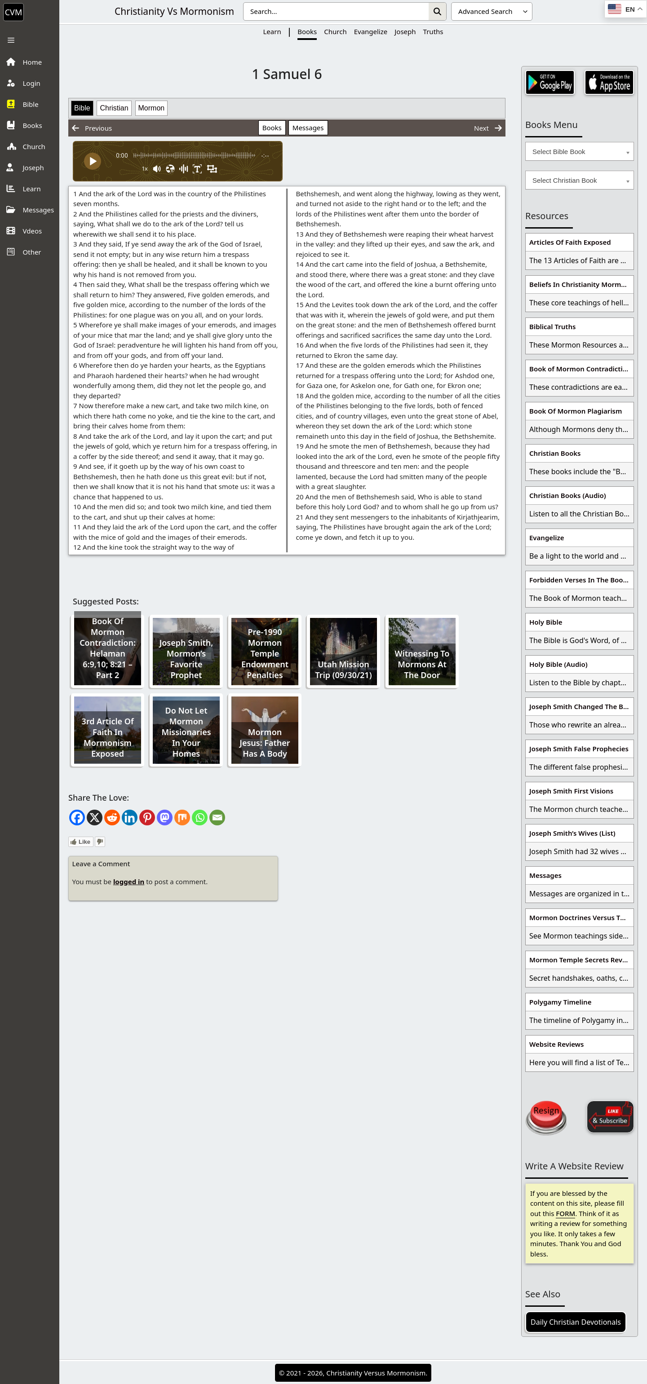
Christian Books (555, 453)
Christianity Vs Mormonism (174, 11)
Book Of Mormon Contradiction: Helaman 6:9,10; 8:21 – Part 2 (108, 648)
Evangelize (371, 31)
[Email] (217, 817)
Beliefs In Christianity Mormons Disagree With (581, 284)
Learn (272, 31)
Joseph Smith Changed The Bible (581, 706)
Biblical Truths (552, 326)
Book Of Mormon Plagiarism (575, 410)
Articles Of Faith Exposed (570, 242)
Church (335, 31)
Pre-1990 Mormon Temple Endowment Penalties (264, 653)
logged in (128, 881)
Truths (433, 31)
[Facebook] (77, 817)
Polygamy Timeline (560, 1001)
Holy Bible (546, 621)
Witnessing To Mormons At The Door (422, 664)
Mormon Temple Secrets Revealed (581, 959)
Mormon (151, 108)
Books (307, 31)
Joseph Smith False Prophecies (579, 748)
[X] (94, 817)
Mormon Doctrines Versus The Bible (581, 917)
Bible (82, 108)
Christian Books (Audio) (567, 495)
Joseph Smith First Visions (571, 790)
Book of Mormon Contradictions (581, 368)
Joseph (405, 31)
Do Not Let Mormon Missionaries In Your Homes (186, 732)
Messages (308, 127)
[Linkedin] (129, 817)
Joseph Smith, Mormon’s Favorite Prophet (186, 658)
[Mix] (182, 817)
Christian (114, 108)
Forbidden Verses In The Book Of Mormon (581, 579)
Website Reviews (556, 1044)
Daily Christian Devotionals (576, 1322)
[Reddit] (112, 817)
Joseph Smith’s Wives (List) (572, 833)
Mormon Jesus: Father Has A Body (264, 743)
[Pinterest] (147, 817)
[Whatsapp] (200, 817)
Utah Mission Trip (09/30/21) (343, 669)
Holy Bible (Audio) (558, 664)
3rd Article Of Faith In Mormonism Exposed (107, 737)
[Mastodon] (165, 817)
